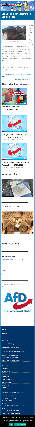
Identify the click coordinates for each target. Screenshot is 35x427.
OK (11, 424)
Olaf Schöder (6, 376)
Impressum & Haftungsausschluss (11, 344)
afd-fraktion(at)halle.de (14, 413)
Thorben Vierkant (7, 365)
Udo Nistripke (6, 371)
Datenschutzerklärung (20, 424)
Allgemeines (5, 69)
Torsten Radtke (6, 363)
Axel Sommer (6, 368)
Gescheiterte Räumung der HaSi (23, 79)
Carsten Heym (16, 357)
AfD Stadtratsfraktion (8, 67)
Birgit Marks (5, 385)
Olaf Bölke (5, 388)
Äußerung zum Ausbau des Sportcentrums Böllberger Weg (17, 75)
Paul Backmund (6, 374)
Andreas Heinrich (7, 379)
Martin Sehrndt (6, 382)
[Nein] (33, 422)
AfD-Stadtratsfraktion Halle (16, 112)
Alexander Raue (14, 355)
